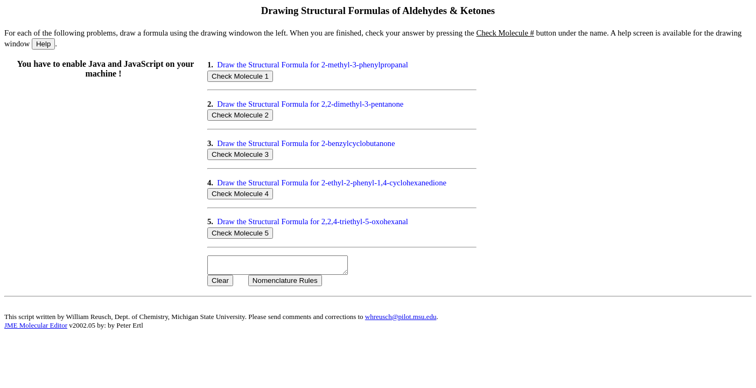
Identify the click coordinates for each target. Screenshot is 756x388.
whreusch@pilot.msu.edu (401, 320)
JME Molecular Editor (35, 328)
